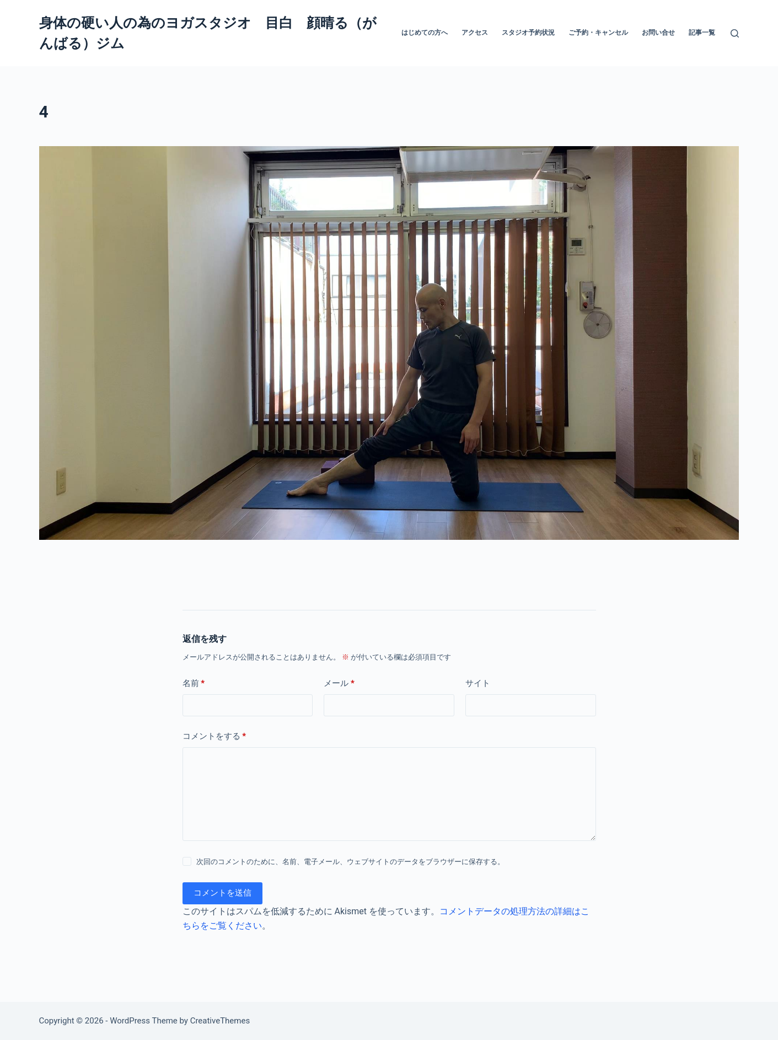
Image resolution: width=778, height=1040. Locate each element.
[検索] (735, 33)
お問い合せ (658, 32)
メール (339, 683)
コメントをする (214, 736)
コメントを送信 (222, 893)
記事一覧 (702, 32)
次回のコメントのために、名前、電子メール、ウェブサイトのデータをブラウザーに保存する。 (350, 861)
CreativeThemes (220, 1021)
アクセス (475, 32)
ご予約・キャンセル (598, 32)
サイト (477, 683)
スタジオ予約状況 (528, 32)
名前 (194, 683)
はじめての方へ (424, 32)
